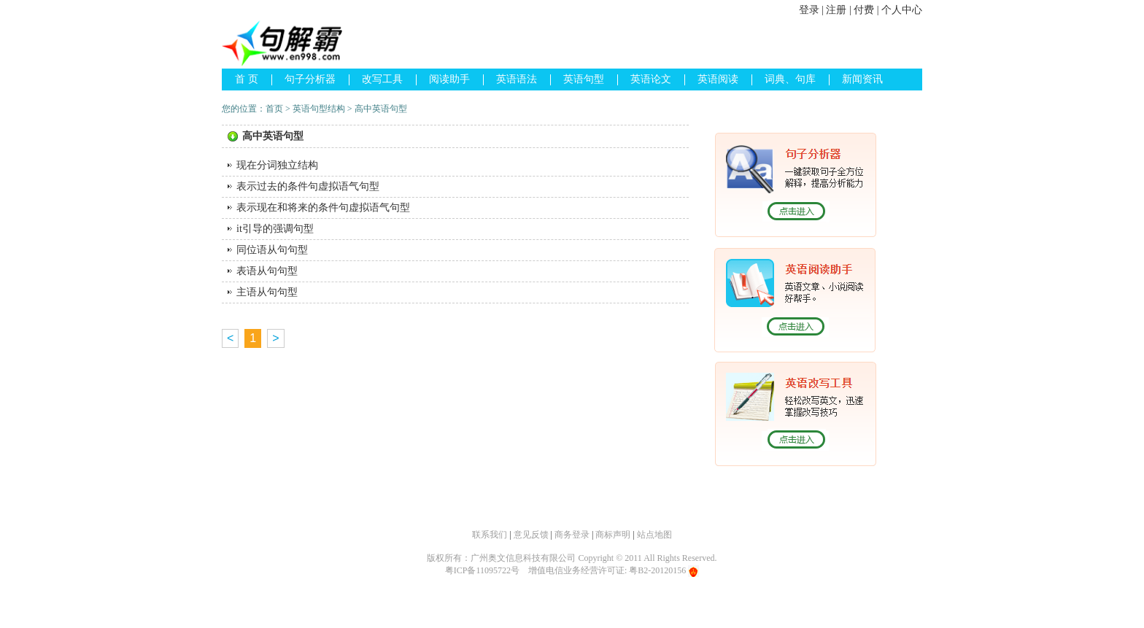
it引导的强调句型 (275, 228)
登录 (809, 9)
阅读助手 (449, 79)
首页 (274, 109)
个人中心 (901, 9)
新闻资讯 (862, 79)
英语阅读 (717, 79)
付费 (864, 9)
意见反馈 (531, 535)
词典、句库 (790, 79)
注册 (836, 9)
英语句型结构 (319, 109)
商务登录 (572, 535)
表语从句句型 (267, 270)
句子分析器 (310, 79)
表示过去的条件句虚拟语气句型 (307, 186)
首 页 (246, 79)
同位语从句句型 (272, 249)
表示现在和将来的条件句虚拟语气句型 (323, 207)
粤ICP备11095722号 (482, 570)
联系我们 (489, 535)
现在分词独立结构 (277, 165)
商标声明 (612, 535)
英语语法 (516, 79)
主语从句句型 (267, 292)
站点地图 (654, 535)
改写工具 (382, 79)
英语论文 (650, 79)
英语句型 (583, 79)
